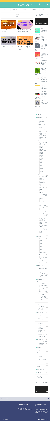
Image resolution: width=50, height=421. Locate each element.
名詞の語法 (42, 181)
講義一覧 (15, 9)
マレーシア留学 (43, 284)
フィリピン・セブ (43, 290)
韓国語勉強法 (42, 323)
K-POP (43, 315)
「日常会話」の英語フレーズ (43, 276)
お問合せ (44, 9)
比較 (41, 159)
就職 (43, 301)
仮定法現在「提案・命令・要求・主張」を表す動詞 (41, 80)
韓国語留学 (43, 329)
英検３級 (41, 243)
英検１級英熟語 (43, 252)
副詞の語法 (42, 184)
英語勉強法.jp (25, 4)
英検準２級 (42, 245)
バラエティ (43, 317)
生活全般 (43, 356)
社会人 (41, 231)
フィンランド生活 (43, 296)
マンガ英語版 (42, 201)
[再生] (37, 23)
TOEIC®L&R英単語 (43, 258)
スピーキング (43, 207)
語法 (43, 175)
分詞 (41, 156)
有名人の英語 (43, 306)
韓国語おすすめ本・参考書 (43, 331)
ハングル (43, 325)
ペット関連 (43, 355)
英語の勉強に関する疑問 (43, 122)
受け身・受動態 (43, 150)
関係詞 (41, 158)
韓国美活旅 (43, 320)
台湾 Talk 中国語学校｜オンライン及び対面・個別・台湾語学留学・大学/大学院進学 (42, 411)
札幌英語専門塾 (42, 369)
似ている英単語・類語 (43, 134)
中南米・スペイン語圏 (43, 292)
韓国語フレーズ (43, 336)
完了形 (41, 147)
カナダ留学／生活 (43, 298)
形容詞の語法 (42, 182)
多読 (41, 189)
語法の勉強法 (42, 178)
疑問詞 (41, 171)
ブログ (42, 363)
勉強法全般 (42, 347)
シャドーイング (43, 205)
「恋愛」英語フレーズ (43, 269)
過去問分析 (44, 228)
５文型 (41, 146)
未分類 (42, 366)
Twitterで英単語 (43, 135)
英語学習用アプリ (43, 308)
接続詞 (41, 168)
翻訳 (41, 200)
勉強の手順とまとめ (43, 120)
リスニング (43, 203)
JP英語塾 (42, 373)
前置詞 (41, 170)
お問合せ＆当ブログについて (42, 376)
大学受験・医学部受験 (43, 226)
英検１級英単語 (43, 251)
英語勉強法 (6, 9)
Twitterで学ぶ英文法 (43, 143)
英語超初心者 (42, 220)
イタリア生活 (43, 294)
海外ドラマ (43, 310)
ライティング (43, 213)
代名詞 (41, 173)
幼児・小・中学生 (43, 222)
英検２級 (41, 246)
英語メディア (42, 304)
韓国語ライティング (43, 334)
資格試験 (42, 236)
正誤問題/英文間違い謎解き (43, 138)
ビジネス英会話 (43, 274)
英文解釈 (41, 192)
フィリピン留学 (43, 288)
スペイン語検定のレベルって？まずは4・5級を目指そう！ (41, 47)
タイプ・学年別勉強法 (43, 216)
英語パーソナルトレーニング (43, 219)
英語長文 (41, 198)
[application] (41, 21)
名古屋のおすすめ (43, 360)
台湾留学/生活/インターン (43, 286)
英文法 (43, 140)
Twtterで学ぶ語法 (43, 176)
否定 (41, 162)
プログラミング (42, 339)
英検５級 (41, 240)
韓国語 (24, 9)
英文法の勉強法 (43, 144)
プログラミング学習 (43, 342)
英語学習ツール (43, 124)
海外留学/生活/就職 (42, 280)
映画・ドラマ (43, 318)
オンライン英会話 (43, 212)
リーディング (43, 187)
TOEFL (43, 262)
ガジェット (43, 358)
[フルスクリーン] (47, 23)
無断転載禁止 (5, 419)
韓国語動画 (43, 327)
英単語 (43, 131)
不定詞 (41, 152)
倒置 (41, 165)
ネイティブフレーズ (43, 210)
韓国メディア (42, 313)
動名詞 (41, 153)
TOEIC (43, 254)
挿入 (41, 167)
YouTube (34, 9)
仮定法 (41, 161)
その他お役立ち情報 (42, 351)
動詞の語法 (42, 179)
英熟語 (43, 186)
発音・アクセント (43, 130)
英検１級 (41, 249)
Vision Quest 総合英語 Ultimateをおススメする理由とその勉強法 (41, 71)
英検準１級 (42, 248)
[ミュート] (45, 23)
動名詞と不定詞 (43, 155)
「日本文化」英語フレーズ (43, 272)
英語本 (43, 126)
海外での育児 (43, 299)
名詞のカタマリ (44, 196)
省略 (41, 164)
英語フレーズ (42, 266)
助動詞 (41, 149)
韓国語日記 (43, 333)
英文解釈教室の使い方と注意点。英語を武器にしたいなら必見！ (41, 94)
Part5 (41, 256)
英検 (43, 238)
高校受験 (41, 223)
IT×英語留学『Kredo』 (43, 344)
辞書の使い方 (42, 191)
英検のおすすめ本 (43, 242)
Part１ (43, 260)
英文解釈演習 (44, 194)
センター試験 (44, 229)
